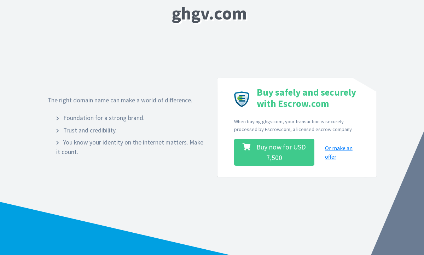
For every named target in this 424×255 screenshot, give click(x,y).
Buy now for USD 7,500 (274, 152)
